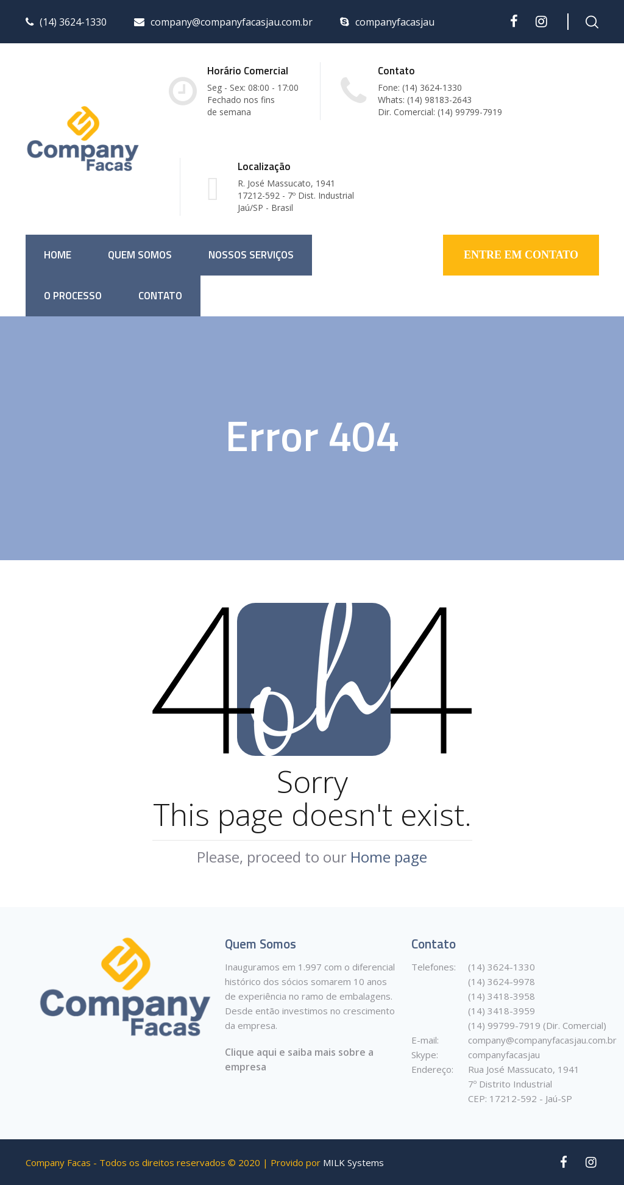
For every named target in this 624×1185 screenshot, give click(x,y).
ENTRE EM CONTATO (521, 255)
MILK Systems (353, 1162)
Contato (160, 296)
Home (57, 255)
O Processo (73, 296)
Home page (388, 857)
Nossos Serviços (251, 255)
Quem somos (140, 255)
